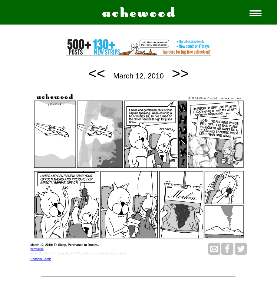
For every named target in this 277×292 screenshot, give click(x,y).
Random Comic (41, 259)
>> (180, 73)
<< (96, 73)
